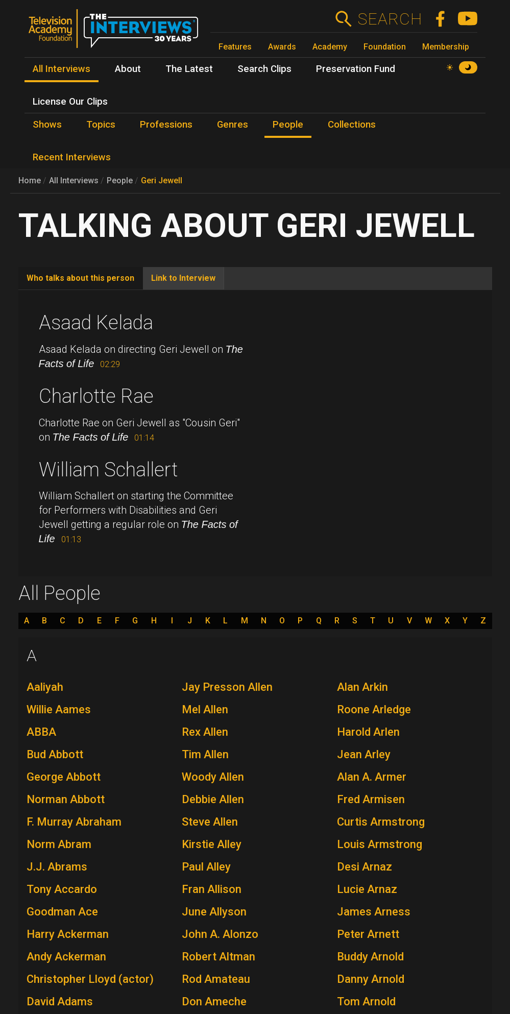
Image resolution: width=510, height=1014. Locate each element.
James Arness (373, 911)
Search (389, 19)
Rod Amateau (216, 979)
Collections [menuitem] (352, 124)
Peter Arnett (368, 934)
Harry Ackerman (68, 934)
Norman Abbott (66, 799)
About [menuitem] (128, 69)
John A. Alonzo (220, 934)
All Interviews (74, 180)
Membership (445, 47)
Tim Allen (205, 754)
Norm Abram (59, 844)
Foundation (384, 47)
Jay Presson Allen (227, 687)
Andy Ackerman (66, 956)
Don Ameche (214, 1001)
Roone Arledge (374, 709)
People (120, 180)
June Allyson (214, 911)
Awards (282, 47)
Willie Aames (59, 709)
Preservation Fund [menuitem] (355, 69)
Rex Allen (205, 732)
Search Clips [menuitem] (264, 69)
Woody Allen (213, 776)
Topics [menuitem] (100, 124)
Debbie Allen (213, 799)
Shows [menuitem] (47, 124)
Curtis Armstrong (381, 821)
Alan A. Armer (371, 776)
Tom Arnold (366, 1001)
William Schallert (108, 469)
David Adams (60, 1001)
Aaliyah (45, 687)
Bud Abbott (55, 754)
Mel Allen (205, 709)
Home (29, 180)
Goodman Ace (62, 911)
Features (235, 47)
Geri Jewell (161, 180)
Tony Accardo (62, 889)
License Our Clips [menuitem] (70, 101)
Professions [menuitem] (166, 124)
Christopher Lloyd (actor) (90, 979)
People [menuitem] (288, 124)
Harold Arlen (368, 732)
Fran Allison (211, 889)
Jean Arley (364, 754)
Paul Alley (206, 866)
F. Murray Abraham (74, 821)
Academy (329, 47)
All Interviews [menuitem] (61, 69)
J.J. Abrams (57, 866)
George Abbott (64, 776)
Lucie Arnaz (367, 889)
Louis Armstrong (379, 844)
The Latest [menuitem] (189, 69)
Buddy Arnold (370, 956)
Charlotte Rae (96, 396)
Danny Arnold (370, 979)
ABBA (41, 732)
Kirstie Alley (211, 844)
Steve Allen (210, 821)
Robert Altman (218, 956)
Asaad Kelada (96, 322)
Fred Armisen (371, 799)
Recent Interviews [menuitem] (72, 157)
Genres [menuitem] (232, 124)
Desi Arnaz (364, 866)
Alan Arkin (362, 687)
